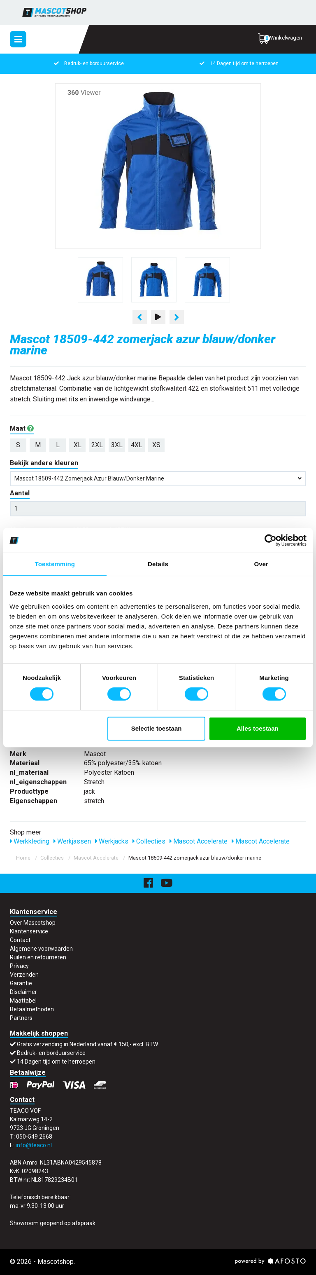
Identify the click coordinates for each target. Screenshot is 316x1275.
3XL (117, 445)
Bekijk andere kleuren (44, 463)
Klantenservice (29, 931)
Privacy (19, 966)
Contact (20, 940)
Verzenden (24, 974)
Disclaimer (23, 992)
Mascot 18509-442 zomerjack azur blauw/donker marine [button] (158, 478)
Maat (22, 428)
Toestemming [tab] (55, 563)
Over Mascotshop (33, 922)
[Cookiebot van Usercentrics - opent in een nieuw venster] (271, 540)
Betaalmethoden (32, 1009)
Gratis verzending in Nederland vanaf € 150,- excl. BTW (87, 1044)
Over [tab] (261, 563)
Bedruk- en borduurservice (88, 63)
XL (77, 445)
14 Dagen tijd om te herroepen (238, 63)
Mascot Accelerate (199, 841)
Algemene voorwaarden (41, 948)
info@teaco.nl (34, 1145)
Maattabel (23, 1000)
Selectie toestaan (156, 728)
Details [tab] (158, 563)
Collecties (148, 841)
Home (23, 858)
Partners (21, 1018)
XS (156, 445)
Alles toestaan (258, 728)
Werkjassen (72, 841)
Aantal (20, 493)
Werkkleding (29, 841)
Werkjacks (111, 841)
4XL (136, 445)
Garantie (21, 983)
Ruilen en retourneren (38, 957)
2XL (97, 445)
